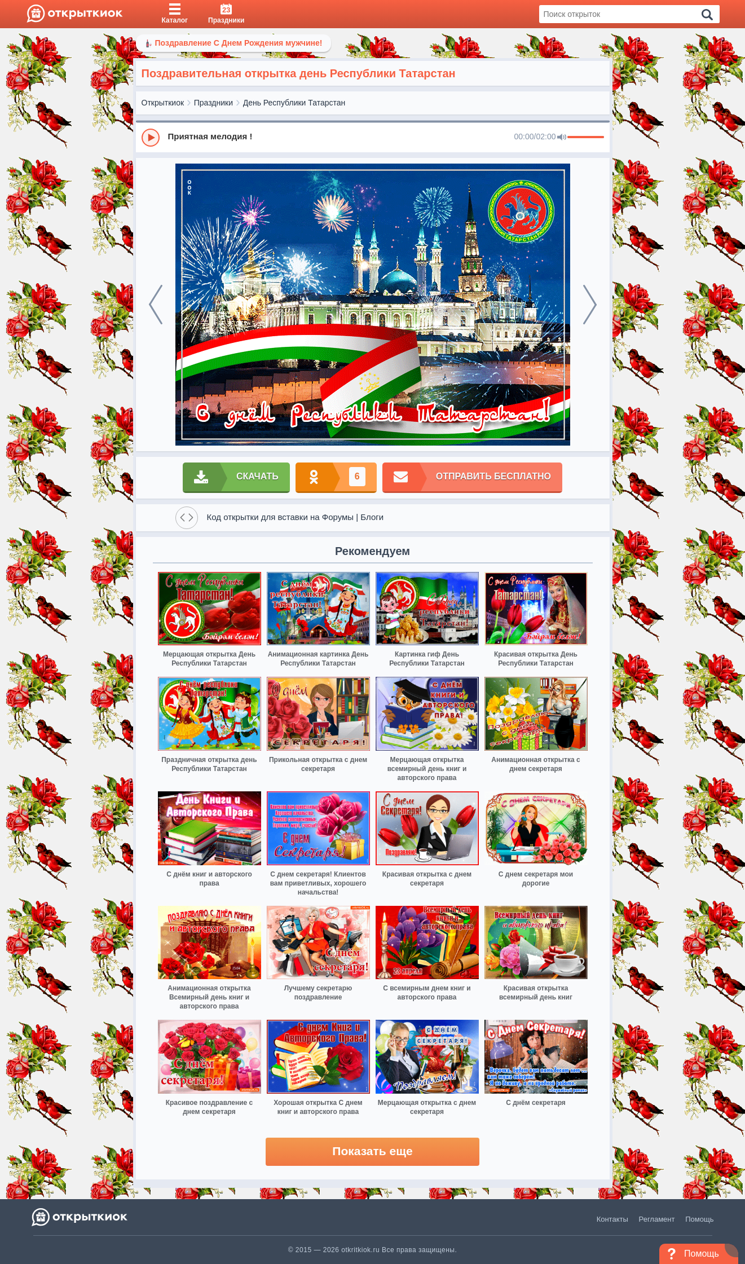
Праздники (213, 102)
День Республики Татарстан (294, 102)
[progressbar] (585, 138)
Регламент (657, 1219)
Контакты (612, 1219)
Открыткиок (163, 102)
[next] (590, 305)
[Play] (151, 138)
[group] (373, 137)
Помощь (699, 1219)
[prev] (156, 305)
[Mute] (561, 137)
